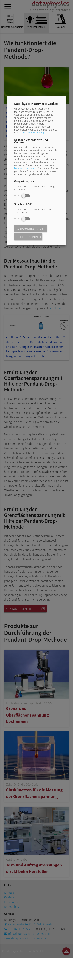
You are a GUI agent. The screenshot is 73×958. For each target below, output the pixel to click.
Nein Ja (25, 195)
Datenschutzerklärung (33, 132)
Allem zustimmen (28, 237)
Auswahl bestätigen (30, 228)
